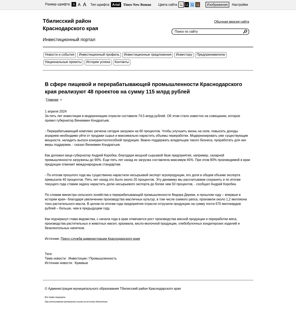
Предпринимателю (211, 54)
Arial (116, 5)
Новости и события (59, 54)
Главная (52, 99)
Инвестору (184, 54)
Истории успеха (98, 62)
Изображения (217, 4)
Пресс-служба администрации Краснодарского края (100, 238)
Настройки (240, 4)
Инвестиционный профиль (99, 54)
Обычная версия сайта (231, 21)
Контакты (121, 62)
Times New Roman (137, 5)
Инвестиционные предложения (147, 54)
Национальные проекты (63, 62)
